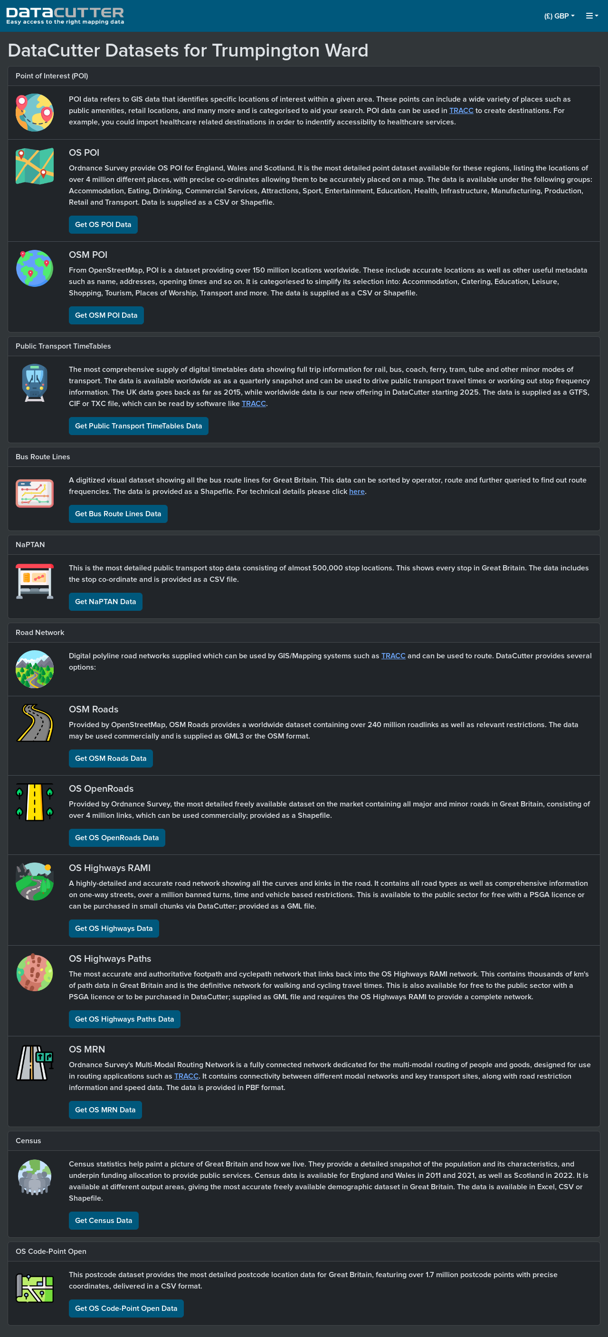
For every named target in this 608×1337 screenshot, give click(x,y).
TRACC (461, 110)
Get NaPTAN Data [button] (105, 602)
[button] (560, 16)
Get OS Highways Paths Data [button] (124, 1019)
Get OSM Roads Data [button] (111, 758)
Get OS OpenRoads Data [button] (117, 838)
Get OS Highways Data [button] (114, 928)
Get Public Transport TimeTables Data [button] (138, 426)
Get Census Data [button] (104, 1220)
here (357, 491)
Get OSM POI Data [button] (106, 315)
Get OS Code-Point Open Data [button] (126, 1308)
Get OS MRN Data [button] (105, 1110)
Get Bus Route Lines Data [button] (118, 514)
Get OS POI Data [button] (103, 224)
